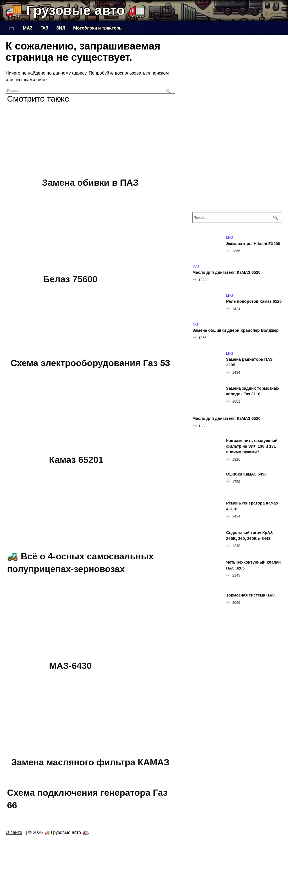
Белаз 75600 (70, 279)
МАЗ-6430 (70, 666)
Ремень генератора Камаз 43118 (252, 506)
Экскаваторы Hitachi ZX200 (253, 243)
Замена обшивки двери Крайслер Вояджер (235, 330)
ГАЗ (44, 28)
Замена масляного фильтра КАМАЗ (90, 762)
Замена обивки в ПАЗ (90, 183)
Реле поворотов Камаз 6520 (254, 301)
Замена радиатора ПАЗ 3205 (249, 362)
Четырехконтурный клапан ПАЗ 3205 (253, 565)
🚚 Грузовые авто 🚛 (75, 10)
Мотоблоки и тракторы (98, 28)
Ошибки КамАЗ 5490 (246, 474)
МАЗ (28, 28)
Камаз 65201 (76, 460)
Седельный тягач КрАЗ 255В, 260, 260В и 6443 (249, 536)
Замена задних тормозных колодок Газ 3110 (252, 391)
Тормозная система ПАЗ (250, 595)
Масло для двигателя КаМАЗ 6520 (226, 272)
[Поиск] (167, 91)
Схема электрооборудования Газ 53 (90, 363)
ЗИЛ (61, 28)
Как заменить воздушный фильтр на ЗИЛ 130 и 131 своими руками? (252, 446)
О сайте (14, 832)
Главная (11, 27)
